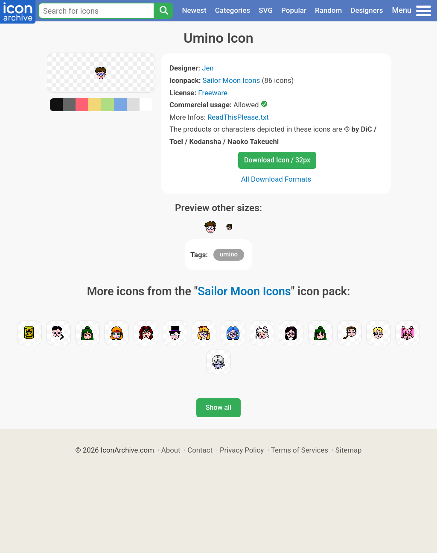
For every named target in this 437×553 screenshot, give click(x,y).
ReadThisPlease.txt (238, 117)
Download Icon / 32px (277, 160)
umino (229, 254)
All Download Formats (276, 179)
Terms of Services (299, 450)
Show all (218, 407)
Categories (233, 10)
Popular (293, 10)
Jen (207, 68)
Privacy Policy (242, 450)
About (171, 450)
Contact (200, 450)
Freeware (212, 92)
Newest (194, 10)
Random (328, 10)
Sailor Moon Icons (231, 80)
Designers (366, 10)
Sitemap (348, 450)
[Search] (163, 11)
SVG (266, 10)
